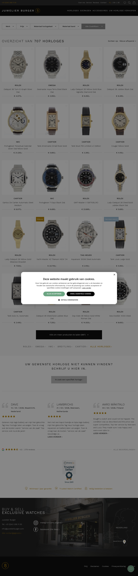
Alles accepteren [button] (54, 294)
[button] (69, 300)
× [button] (114, 275)
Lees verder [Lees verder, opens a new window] (86, 288)
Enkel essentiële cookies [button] (80, 294)
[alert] (69, 288)
